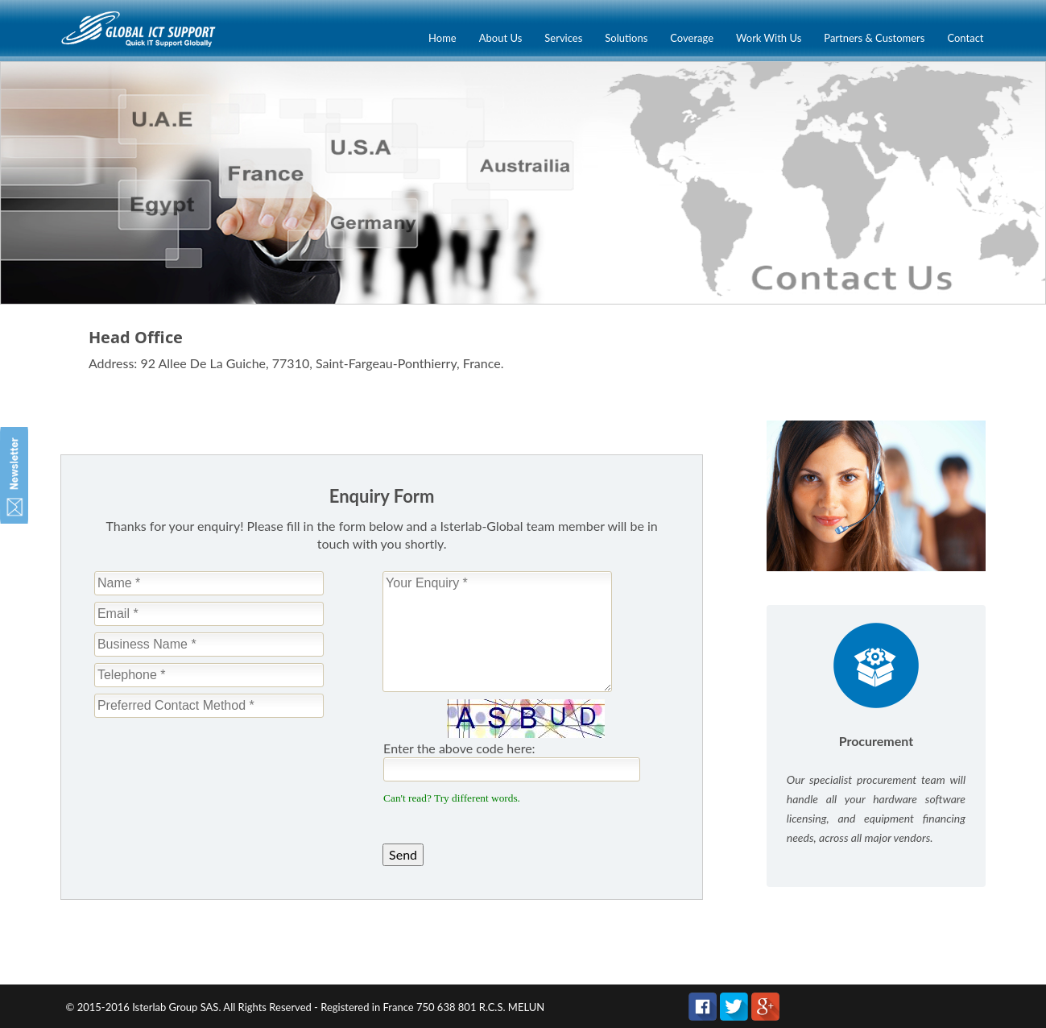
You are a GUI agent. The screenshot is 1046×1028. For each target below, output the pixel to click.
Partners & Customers (874, 37)
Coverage (691, 37)
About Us (501, 37)
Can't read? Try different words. (451, 798)
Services (563, 37)
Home (442, 37)
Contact (965, 37)
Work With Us (768, 37)
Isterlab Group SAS (175, 1007)
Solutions (626, 37)
